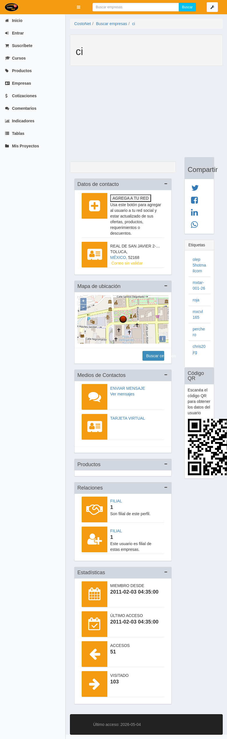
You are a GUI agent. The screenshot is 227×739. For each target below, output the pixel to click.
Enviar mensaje (127, 388)
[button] (79, 7)
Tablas (14, 133)
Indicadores (19, 121)
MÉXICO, (119, 257)
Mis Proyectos (22, 146)
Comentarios (20, 108)
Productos (18, 70)
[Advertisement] (142, 114)
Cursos (15, 58)
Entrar (14, 33)
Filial (116, 501)
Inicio (13, 20)
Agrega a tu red (131, 198)
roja (196, 300)
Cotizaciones (21, 96)
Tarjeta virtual (127, 418)
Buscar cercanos (155, 356)
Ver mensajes (122, 394)
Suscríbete (18, 45)
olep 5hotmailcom (199, 265)
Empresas (18, 83)
